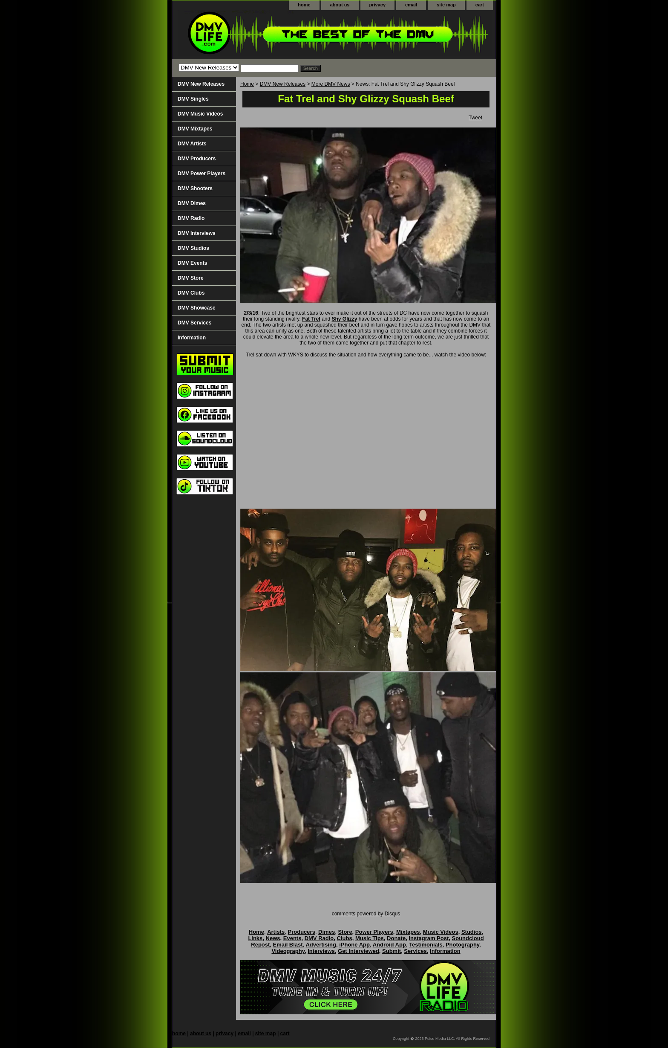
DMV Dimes (192, 203)
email (411, 4)
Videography (288, 951)
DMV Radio (191, 218)
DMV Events (192, 263)
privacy (377, 4)
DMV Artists (192, 144)
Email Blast (288, 944)
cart (479, 4)
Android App (389, 944)
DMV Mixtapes (195, 129)
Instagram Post (429, 938)
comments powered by (366, 914)
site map (446, 4)
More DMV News (330, 84)
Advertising (320, 944)
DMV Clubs (191, 293)
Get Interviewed (358, 951)
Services (415, 951)
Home (247, 84)
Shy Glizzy (344, 319)
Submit (391, 951)
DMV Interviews (197, 233)
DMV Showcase (197, 308)
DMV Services (194, 323)
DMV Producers (197, 159)
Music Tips (369, 938)
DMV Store (191, 278)
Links (255, 938)
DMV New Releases (282, 84)
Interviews (321, 951)
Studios (471, 932)
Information (192, 338)
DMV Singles (193, 99)
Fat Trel (311, 319)
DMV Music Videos (200, 114)
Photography (462, 944)
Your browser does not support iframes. (368, 435)
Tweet (475, 118)
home (304, 4)
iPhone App (354, 944)
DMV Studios (193, 248)
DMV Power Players (201, 174)
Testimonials (426, 944)
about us (340, 4)
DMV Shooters (195, 188)
